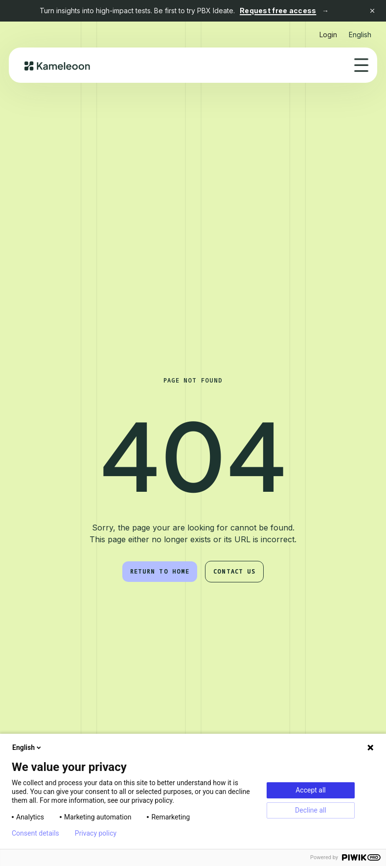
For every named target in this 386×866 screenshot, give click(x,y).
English (27, 747)
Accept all (310, 790)
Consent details (35, 833)
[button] (360, 31)
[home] (57, 65)
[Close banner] (372, 11)
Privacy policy (95, 833)
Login (328, 34)
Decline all (310, 810)
